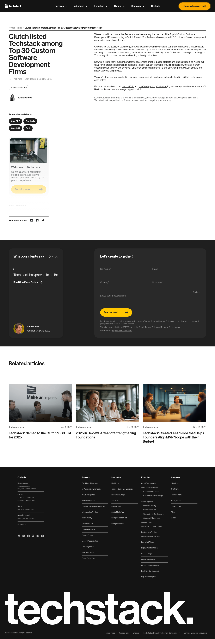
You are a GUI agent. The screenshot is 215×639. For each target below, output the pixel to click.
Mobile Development (148, 559)
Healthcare (115, 483)
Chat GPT (15, 121)
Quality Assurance (88, 529)
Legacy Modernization (90, 541)
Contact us (161, 86)
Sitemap (136, 633)
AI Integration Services (90, 512)
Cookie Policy (165, 321)
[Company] (176, 283)
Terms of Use (149, 321)
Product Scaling (87, 535)
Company (138, 6)
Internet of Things (147, 542)
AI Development (147, 502)
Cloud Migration (87, 547)
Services (61, 6)
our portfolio (128, 86)
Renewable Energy (118, 495)
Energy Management (119, 518)
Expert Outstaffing (88, 558)
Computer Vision (149, 510)
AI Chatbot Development (152, 526)
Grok (28, 128)
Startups (114, 501)
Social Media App (117, 512)
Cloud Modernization (151, 492)
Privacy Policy (151, 327)
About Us (174, 483)
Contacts (155, 6)
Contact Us (22, 524)
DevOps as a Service (148, 532)
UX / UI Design (146, 554)
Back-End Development (150, 571)
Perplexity (30, 121)
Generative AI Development (153, 514)
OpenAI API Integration (151, 518)
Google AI (15, 128)
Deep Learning (148, 522)
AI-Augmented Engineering (92, 489)
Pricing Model (176, 501)
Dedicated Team (88, 553)
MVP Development (88, 501)
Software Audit (87, 524)
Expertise (101, 6)
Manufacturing (116, 506)
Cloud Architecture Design (153, 496)
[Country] (124, 283)
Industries (81, 6)
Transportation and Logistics (122, 489)
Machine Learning (149, 506)
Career (173, 518)
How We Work (176, 495)
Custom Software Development (93, 506)
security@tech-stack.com (27, 519)
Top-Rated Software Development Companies (161, 633)
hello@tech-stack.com (26, 509)
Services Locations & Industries (197, 633)
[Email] (176, 270)
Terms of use (110, 633)
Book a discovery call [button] (195, 6)
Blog (20, 27)
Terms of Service (168, 327)
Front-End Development (150, 565)
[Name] (124, 270)
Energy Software (117, 524)
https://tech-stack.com (122, 330)
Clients (119, 6)
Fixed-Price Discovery (90, 483)
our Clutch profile (147, 86)
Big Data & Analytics (148, 577)
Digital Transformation (149, 548)
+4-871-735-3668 (26, 500)
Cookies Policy (123, 633)
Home (12, 27)
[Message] (150, 296)
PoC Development (88, 495)
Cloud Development (148, 483)
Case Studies (176, 506)
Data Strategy (87, 518)
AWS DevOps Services (151, 536)
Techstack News (19, 87)
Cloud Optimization (150, 487)
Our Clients (175, 489)
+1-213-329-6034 (27, 498)
